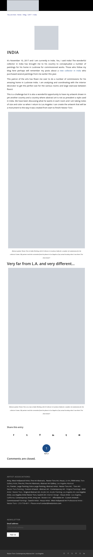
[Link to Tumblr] (80, 553)
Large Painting (22, 486)
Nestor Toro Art (52, 480)
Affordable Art (58, 497)
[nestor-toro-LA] (38, 5)
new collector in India (70, 70)
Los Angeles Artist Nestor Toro (24, 495)
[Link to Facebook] (68, 553)
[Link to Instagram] (64, 553)
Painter (13, 486)
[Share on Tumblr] (66, 435)
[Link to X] (72, 553)
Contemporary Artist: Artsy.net (28, 497)
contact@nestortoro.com (51, 503)
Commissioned (13, 500)
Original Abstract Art (32, 492)
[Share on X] (26, 435)
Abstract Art (44, 489)
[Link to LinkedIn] (84, 553)
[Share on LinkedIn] (53, 435)
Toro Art (76, 486)
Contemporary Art (57, 489)
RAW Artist (75, 480)
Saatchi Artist (33, 500)
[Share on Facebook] (13, 435)
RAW (84, 489)
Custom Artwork (31, 489)
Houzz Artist (65, 495)
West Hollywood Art (59, 500)
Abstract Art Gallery (48, 483)
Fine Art (21, 483)
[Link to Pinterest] (76, 553)
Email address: (12, 523)
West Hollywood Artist (21, 480)
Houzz (62, 480)
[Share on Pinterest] (40, 435)
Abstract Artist (52, 486)
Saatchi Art (41, 495)
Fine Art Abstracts (38, 480)
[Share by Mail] (79, 435)
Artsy (9, 480)
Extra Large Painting (37, 486)
